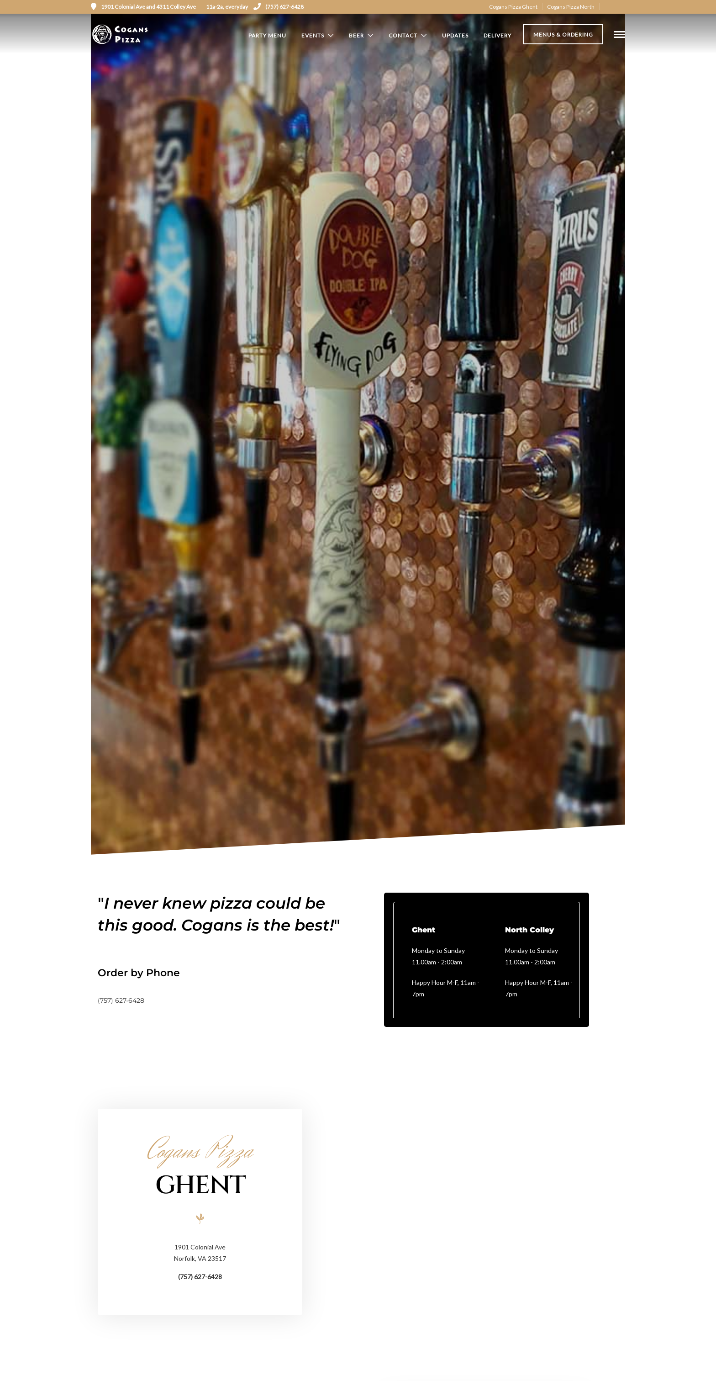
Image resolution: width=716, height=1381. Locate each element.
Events (312, 35)
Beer (356, 35)
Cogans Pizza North (571, 6)
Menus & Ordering (563, 35)
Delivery (497, 35)
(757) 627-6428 (278, 6)
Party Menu (267, 35)
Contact (403, 35)
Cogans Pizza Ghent (513, 6)
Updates (455, 35)
